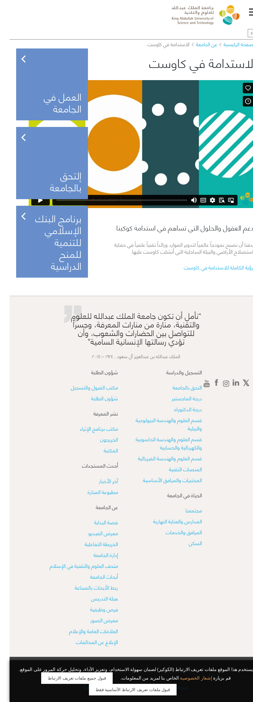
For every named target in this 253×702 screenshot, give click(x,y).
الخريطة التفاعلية (91, 543)
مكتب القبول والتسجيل (84, 387)
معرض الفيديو (93, 532)
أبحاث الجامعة (94, 576)
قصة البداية (96, 522)
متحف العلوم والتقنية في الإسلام (74, 565)
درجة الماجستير (177, 398)
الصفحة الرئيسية (230, 44)
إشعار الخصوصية (186, 678)
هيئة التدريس (95, 598)
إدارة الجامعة (96, 554)
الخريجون (99, 439)
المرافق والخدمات (174, 531)
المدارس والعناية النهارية (168, 521)
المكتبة (101, 450)
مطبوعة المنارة (93, 491)
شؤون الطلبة (95, 398)
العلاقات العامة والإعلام (84, 630)
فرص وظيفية (94, 609)
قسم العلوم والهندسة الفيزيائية (160, 458)
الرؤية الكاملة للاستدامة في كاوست (210, 267)
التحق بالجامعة (177, 387)
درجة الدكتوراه (178, 408)
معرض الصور (94, 620)
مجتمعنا (184, 510)
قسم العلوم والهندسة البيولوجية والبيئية (159, 424)
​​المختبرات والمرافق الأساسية (162, 479)
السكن (185, 542)
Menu (243, 12)
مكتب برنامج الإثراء (89, 428)
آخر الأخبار (98, 480)
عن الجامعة (197, 44)
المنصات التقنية (175, 468)
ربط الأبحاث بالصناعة (86, 587)
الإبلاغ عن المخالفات (87, 641)
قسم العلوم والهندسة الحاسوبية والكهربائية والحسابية (159, 443)
